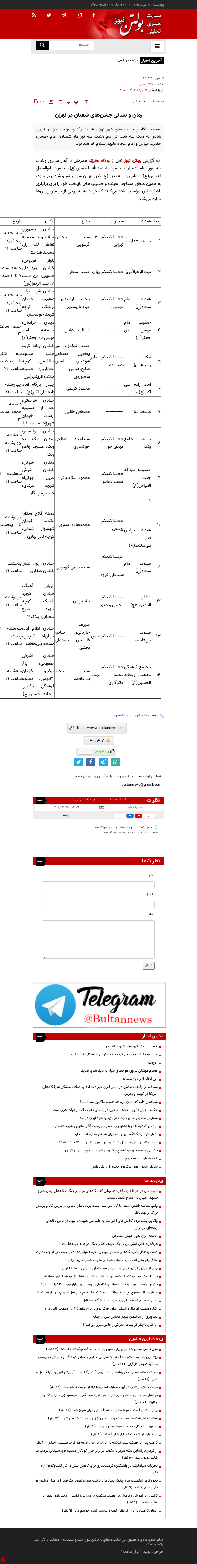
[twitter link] (78, 762)
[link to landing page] (136, 24)
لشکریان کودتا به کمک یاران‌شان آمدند (124, 1434)
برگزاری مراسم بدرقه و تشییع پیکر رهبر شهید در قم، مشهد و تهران (111, 1150)
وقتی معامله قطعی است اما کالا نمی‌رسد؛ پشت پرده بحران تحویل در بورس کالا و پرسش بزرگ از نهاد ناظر (97, 1209)
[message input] (98, 939)
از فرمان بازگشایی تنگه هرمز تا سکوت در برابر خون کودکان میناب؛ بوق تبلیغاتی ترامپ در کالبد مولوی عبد (97, 1454)
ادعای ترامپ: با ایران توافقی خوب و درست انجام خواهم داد (110, 1510)
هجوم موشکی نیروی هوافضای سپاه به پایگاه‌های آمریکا (119, 1070)
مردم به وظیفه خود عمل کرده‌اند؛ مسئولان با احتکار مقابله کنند (114, 1054)
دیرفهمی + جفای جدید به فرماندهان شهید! (121, 1426)
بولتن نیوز (132, 160)
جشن (139, 715)
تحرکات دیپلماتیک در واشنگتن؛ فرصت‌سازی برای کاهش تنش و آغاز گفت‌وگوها (99, 1469)
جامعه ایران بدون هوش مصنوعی (135, 1236)
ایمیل (149, 894)
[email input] (98, 904)
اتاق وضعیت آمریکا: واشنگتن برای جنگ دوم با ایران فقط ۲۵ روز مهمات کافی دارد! (100, 1308)
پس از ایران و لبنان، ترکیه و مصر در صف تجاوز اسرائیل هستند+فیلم (110, 1268)
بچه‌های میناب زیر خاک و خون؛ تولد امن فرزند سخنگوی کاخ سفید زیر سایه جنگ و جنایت (100, 1399)
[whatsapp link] (115, 762)
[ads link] (99, 1005)
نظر (151, 914)
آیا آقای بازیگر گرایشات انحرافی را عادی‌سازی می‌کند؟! (120, 1325)
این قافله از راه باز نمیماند (140, 1079)
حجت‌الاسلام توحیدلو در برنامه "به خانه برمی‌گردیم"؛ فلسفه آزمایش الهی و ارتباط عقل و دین (97, 1376)
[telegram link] (103, 762)
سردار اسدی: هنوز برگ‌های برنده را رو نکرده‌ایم (125, 1166)
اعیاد (129, 715)
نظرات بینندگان (152, 800)
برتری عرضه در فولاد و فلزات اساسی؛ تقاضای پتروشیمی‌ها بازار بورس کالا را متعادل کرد (98, 1284)
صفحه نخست (155, 101)
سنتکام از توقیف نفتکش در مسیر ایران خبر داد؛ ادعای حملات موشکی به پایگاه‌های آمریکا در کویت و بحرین (100, 1090)
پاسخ (66, 815)
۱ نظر (143, 84)
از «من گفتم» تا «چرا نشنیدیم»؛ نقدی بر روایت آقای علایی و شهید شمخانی (105, 1126)
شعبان (118, 715)
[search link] (42, 45)
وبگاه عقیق (100, 160)
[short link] (101, 728)
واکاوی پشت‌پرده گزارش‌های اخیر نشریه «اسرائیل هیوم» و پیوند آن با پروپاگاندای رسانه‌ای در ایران (102, 1224)
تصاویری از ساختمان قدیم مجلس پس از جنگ (125, 1316)
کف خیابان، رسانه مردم (141, 1158)
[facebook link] (90, 762)
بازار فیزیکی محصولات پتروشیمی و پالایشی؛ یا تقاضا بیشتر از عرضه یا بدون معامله (101, 1276)
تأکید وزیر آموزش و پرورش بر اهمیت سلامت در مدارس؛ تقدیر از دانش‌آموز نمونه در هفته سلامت (99, 1499)
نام (151, 875)
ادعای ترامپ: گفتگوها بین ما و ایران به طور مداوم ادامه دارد (116, 1134)
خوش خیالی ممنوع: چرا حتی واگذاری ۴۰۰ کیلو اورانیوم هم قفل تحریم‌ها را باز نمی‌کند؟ (97, 1292)
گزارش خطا (99, 740)
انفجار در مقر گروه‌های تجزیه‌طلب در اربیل (128, 1046)
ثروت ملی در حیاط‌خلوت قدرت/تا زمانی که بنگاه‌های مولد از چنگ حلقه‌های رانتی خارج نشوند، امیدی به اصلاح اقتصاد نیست (98, 1194)
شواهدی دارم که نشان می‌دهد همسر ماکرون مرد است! (119, 1102)
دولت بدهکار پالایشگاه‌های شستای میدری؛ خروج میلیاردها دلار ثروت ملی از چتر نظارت (97, 1252)
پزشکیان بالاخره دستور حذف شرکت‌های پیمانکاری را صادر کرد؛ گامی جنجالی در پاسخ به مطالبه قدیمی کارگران (97, 1361)
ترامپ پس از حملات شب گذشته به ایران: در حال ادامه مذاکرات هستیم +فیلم (96, 1442)
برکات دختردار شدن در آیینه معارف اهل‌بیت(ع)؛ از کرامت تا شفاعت (103, 1387)
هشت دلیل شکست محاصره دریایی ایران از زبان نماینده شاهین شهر (103, 1418)
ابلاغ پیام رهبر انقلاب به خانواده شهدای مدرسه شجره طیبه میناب (112, 1260)
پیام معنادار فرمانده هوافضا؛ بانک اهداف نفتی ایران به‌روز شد (108, 1410)
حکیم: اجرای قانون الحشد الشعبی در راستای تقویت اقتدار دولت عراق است (105, 1110)
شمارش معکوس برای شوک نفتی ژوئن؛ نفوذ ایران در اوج (119, 1118)
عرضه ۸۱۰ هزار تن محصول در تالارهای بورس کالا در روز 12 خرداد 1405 (108, 1142)
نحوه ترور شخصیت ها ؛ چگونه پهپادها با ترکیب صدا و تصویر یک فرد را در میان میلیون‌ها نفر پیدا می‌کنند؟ (96, 1484)
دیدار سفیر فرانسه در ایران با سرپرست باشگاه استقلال (120, 1300)
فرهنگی (138, 101)
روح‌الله (153, 1062)
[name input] (98, 885)
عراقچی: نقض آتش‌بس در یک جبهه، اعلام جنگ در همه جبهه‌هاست (110, 1244)
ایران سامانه (131, 1551)
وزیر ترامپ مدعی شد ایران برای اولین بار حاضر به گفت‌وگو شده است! (102, 1349)
